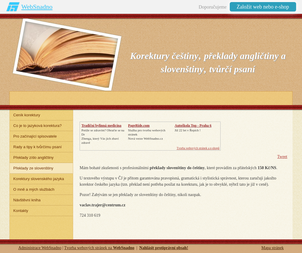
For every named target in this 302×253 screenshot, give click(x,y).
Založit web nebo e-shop (263, 7)
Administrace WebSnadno (39, 248)
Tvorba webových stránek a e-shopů (198, 148)
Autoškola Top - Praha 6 (193, 125)
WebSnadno (36, 6)
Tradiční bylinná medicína (101, 125)
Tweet (282, 156)
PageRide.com (139, 125)
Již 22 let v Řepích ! (188, 130)
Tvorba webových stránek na (99, 248)
